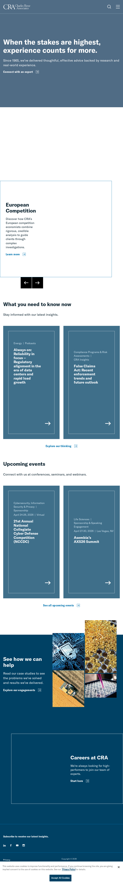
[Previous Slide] (26, 282)
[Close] (119, 867)
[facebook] (11, 845)
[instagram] (23, 845)
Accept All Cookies (60, 878)
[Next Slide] (37, 282)
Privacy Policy (68, 869)
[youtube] (17, 845)
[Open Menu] (118, 7)
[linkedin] (4, 845)
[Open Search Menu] (109, 7)
